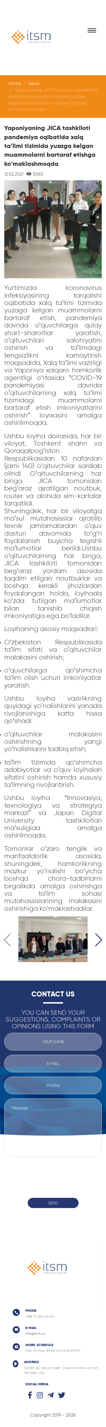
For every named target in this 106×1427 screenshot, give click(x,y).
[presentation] (10, 941)
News (33, 83)
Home (14, 83)
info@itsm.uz (35, 1334)
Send (53, 1203)
